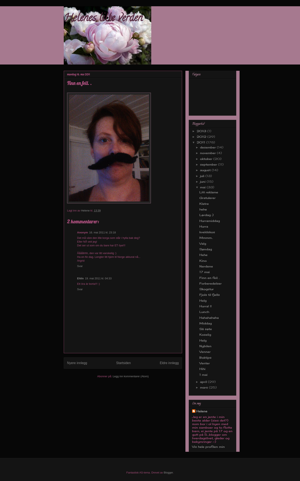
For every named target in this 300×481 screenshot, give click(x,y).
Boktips (205, 357)
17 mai (204, 272)
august (206, 170)
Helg (202, 300)
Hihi (202, 369)
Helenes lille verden (103, 19)
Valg (202, 243)
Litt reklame (208, 192)
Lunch (204, 312)
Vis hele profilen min (208, 446)
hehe (203, 209)
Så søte (205, 329)
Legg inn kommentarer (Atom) (131, 376)
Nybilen (205, 346)
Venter (204, 363)
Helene (201, 411)
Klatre (204, 203)
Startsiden (123, 363)
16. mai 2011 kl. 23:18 (102, 232)
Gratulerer (207, 198)
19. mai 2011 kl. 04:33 (98, 278)
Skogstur (206, 289)
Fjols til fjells (209, 294)
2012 (202, 136)
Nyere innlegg (77, 363)
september (209, 164)
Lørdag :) (206, 215)
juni (203, 181)
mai (203, 187)
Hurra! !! (205, 306)
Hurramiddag (209, 221)
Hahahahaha (209, 317)
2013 (202, 131)
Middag (205, 323)
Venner (205, 351)
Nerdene (206, 266)
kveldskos (207, 232)
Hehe (203, 255)
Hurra (203, 226)
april (204, 382)
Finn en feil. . (209, 278)
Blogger (168, 472)
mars (204, 387)
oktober (206, 159)
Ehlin (80, 278)
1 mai (203, 374)
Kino (203, 260)
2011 (201, 142)
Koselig (205, 334)
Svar (80, 266)
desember (208, 147)
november (208, 153)
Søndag (205, 249)
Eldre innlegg (169, 363)
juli (202, 176)
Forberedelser (210, 283)
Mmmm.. (206, 237)
